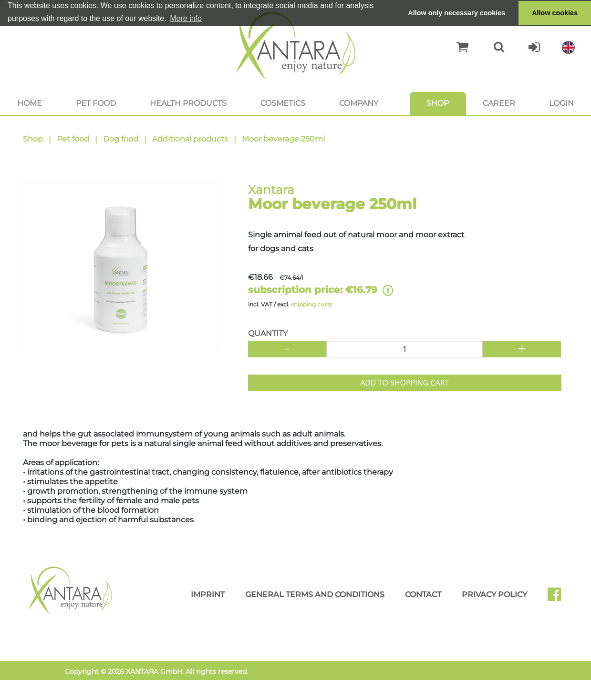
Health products (188, 103)
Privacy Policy (494, 594)
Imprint (208, 594)
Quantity (268, 333)
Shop (437, 103)
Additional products (190, 138)
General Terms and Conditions (314, 594)
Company (358, 103)
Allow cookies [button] (555, 13)
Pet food (96, 103)
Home (29, 103)
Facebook (558, 598)
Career (499, 103)
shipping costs (311, 304)
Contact (423, 594)
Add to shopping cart (404, 382)
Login (561, 103)
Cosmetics (282, 103)
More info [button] (186, 18)
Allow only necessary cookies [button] (456, 13)
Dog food (120, 138)
